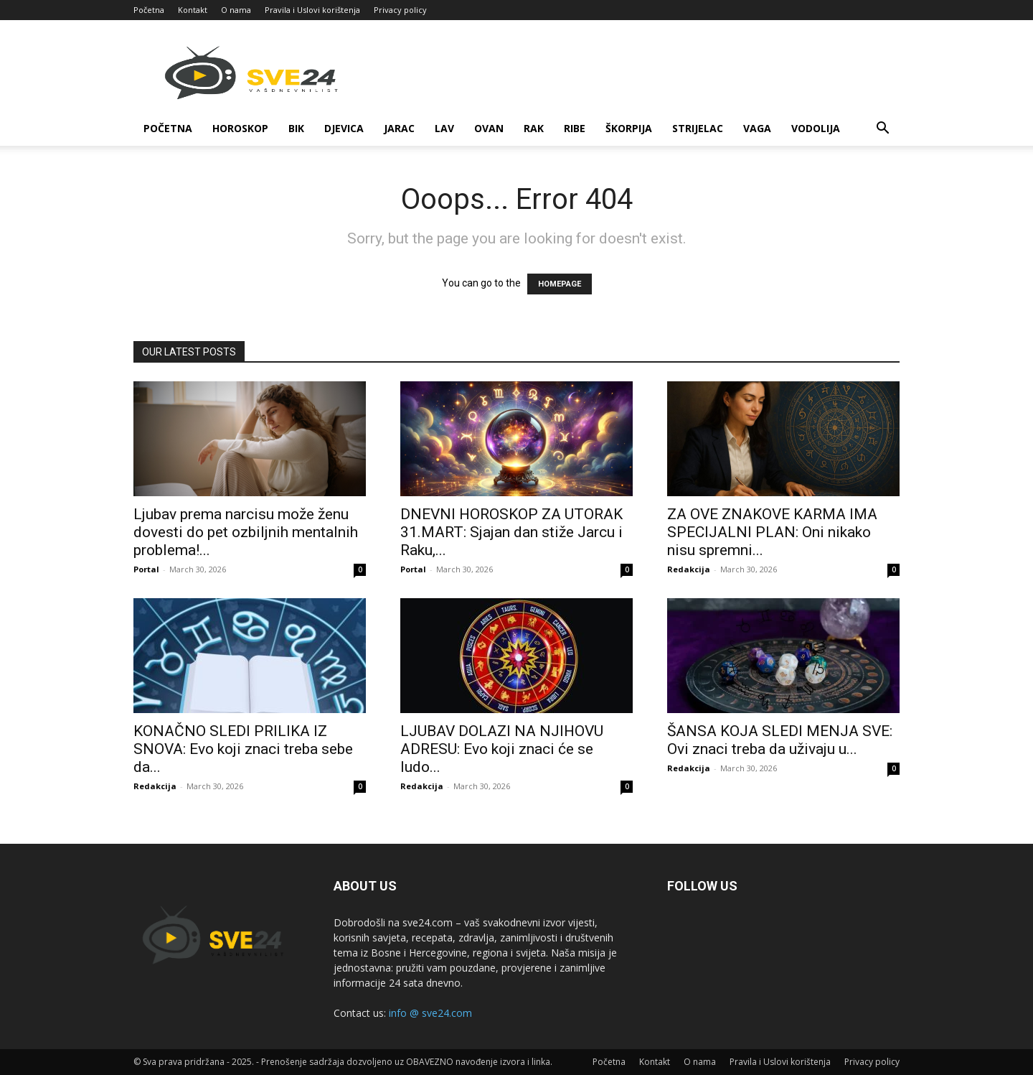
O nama (236, 9)
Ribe (574, 128)
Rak (534, 128)
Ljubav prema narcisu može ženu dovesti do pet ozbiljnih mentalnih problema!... (245, 532)
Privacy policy (400, 9)
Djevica (344, 128)
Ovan (489, 128)
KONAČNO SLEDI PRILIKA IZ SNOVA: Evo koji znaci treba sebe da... (243, 749)
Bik (296, 128)
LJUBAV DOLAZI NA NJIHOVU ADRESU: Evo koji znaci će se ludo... (501, 749)
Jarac (399, 128)
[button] (882, 129)
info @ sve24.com (430, 1013)
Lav (444, 128)
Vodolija (815, 128)
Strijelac (697, 128)
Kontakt (192, 9)
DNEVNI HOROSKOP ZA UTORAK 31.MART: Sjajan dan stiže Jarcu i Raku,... (511, 532)
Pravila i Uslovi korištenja (312, 9)
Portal (146, 569)
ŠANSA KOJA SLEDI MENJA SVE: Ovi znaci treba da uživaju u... (779, 740)
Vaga (757, 128)
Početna (148, 9)
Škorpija (628, 128)
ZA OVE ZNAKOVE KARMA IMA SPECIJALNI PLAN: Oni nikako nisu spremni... (772, 532)
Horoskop (240, 128)
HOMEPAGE (559, 284)
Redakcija (688, 569)
